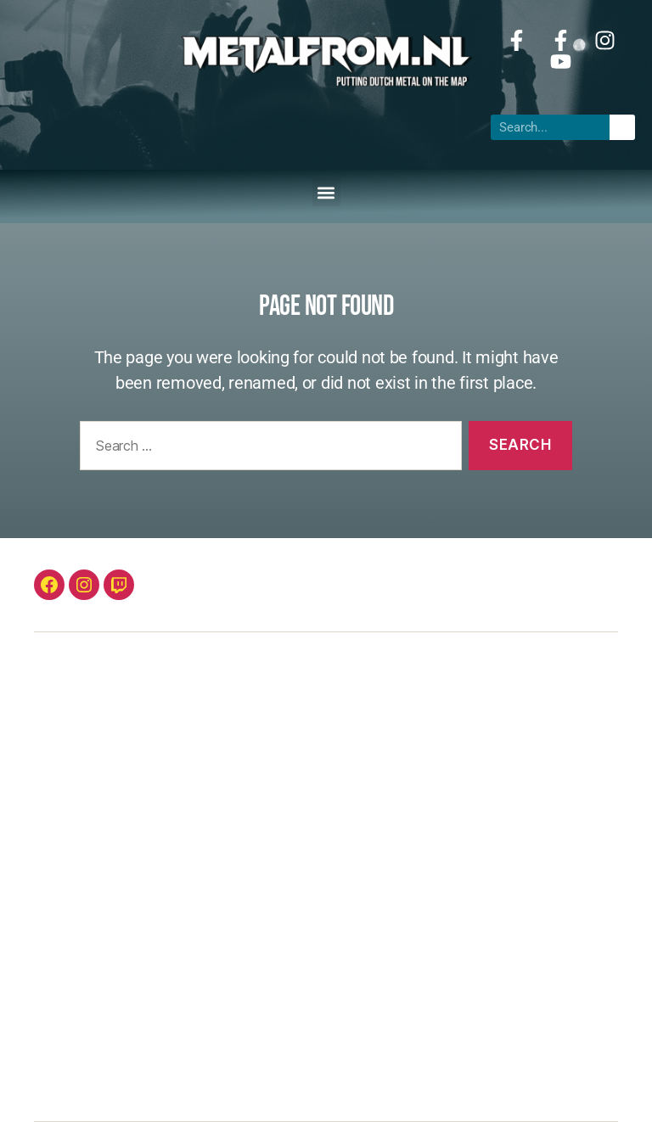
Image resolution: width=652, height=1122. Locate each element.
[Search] (622, 127)
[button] (326, 192)
